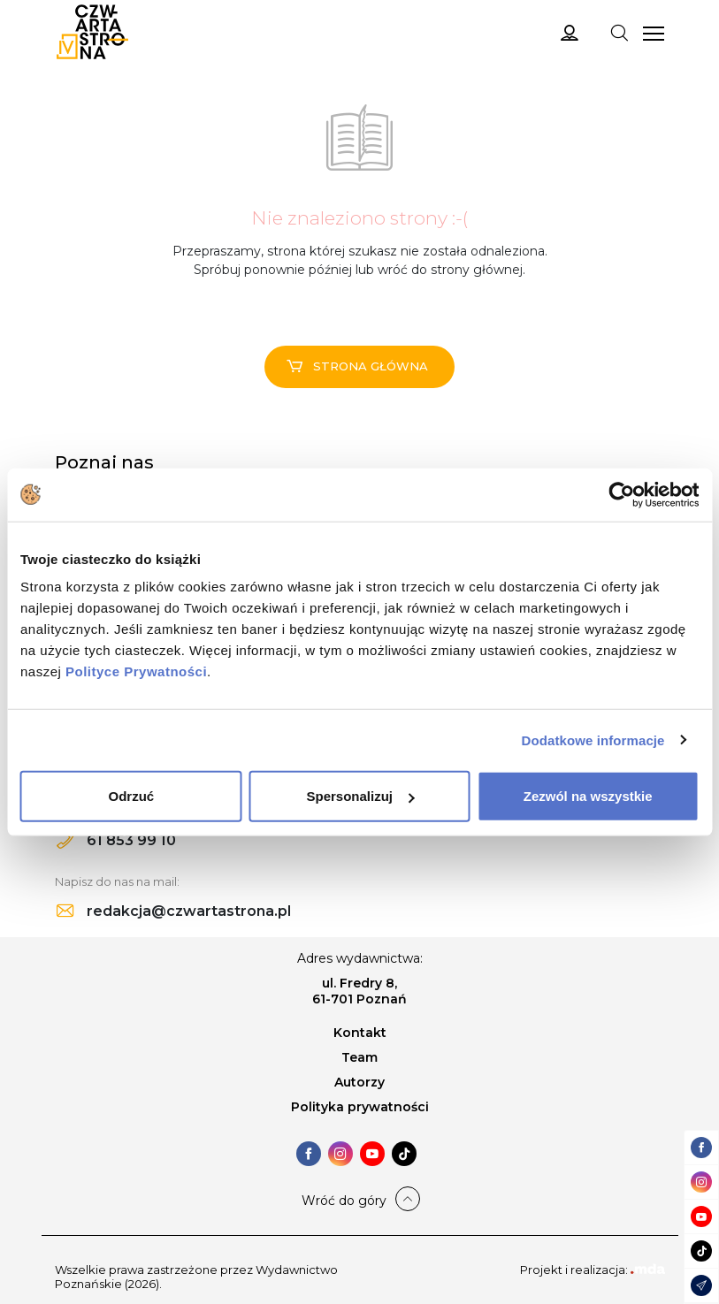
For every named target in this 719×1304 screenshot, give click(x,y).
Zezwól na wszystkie (588, 796)
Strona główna (357, 366)
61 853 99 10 (116, 840)
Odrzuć (131, 796)
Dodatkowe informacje (593, 739)
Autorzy (359, 1082)
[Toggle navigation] (619, 32)
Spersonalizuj (360, 796)
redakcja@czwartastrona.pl (174, 911)
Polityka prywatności (360, 1107)
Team (359, 1057)
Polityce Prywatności (136, 671)
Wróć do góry (344, 1201)
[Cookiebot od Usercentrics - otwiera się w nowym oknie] (621, 494)
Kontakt (359, 1033)
